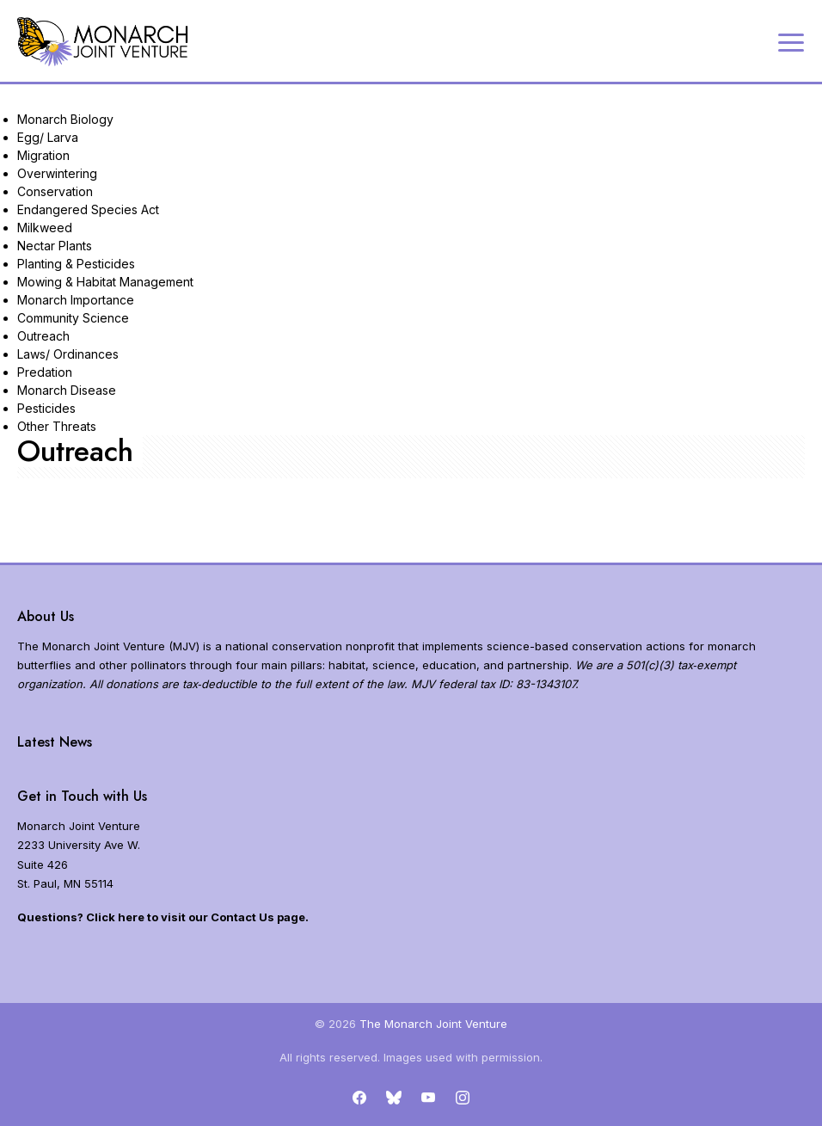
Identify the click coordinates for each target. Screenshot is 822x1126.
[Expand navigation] (791, 41)
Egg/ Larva (47, 137)
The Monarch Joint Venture (433, 1024)
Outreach (43, 336)
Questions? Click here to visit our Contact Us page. (163, 917)
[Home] (103, 41)
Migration (43, 155)
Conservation (55, 191)
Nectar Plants (54, 245)
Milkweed (44, 227)
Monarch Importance (75, 299)
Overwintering (57, 173)
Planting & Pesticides (76, 263)
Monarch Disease (66, 390)
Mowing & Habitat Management (105, 281)
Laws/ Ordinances (68, 354)
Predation (44, 372)
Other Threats (56, 426)
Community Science (73, 318)
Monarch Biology (65, 119)
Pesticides (46, 408)
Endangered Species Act (88, 209)
